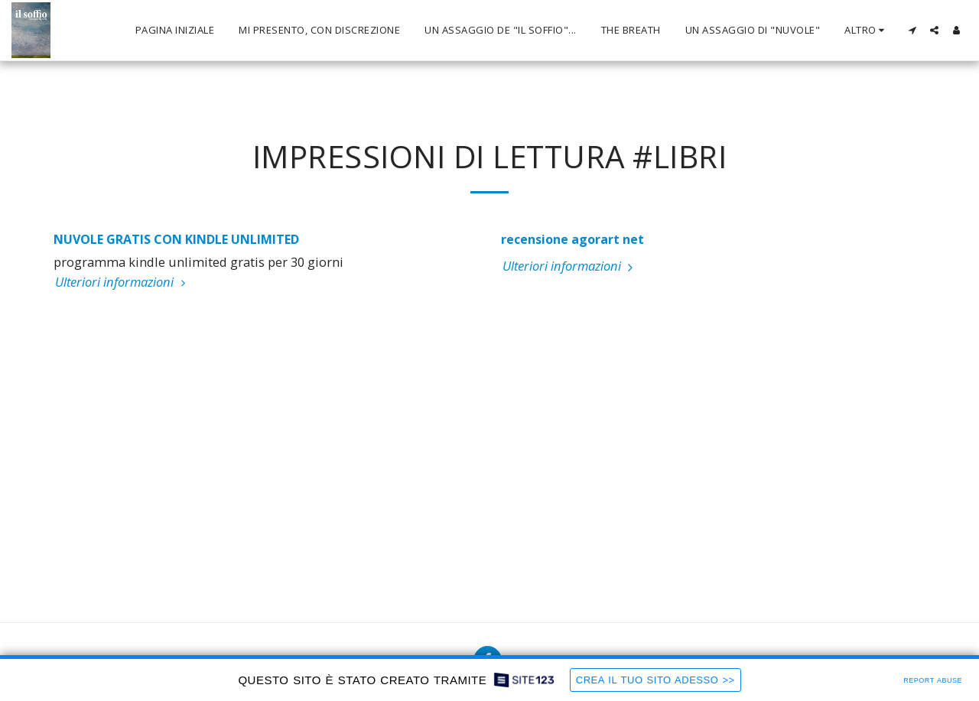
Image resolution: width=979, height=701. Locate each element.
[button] (912, 30)
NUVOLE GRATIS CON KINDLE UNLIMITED (176, 239)
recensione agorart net (572, 239)
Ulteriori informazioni (122, 281)
